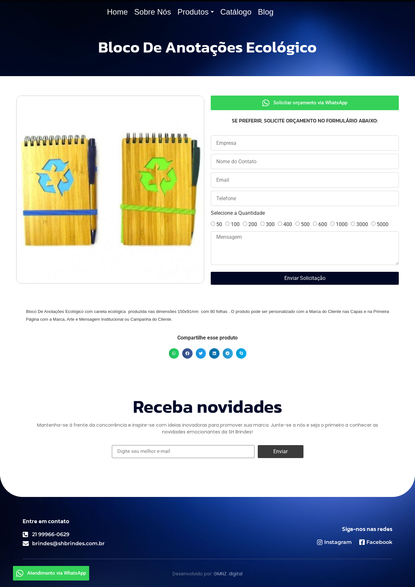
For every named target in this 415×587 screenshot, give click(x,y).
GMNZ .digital (228, 573)
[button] (174, 353)
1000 (342, 224)
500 (305, 224)
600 (322, 224)
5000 (382, 224)
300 (270, 224)
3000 (362, 224)
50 (219, 224)
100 (235, 224)
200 (252, 224)
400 (287, 224)
